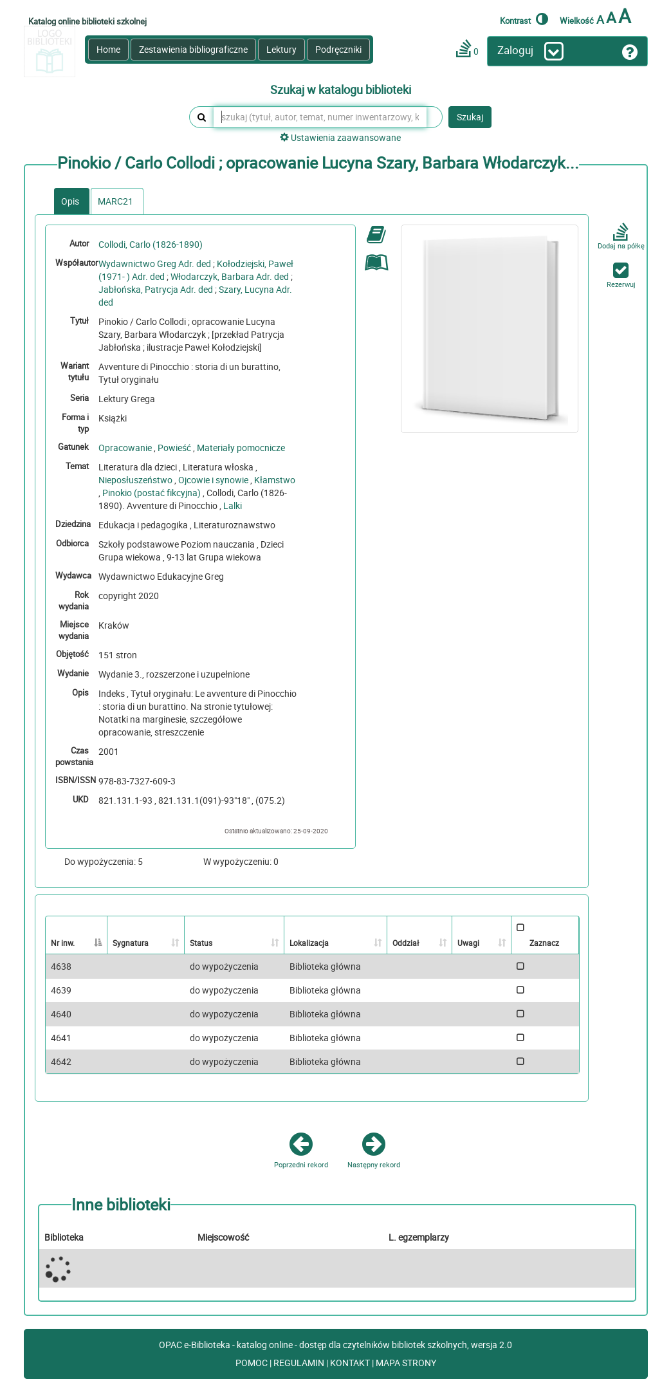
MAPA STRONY (406, 1362)
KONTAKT (351, 1362)
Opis (70, 201)
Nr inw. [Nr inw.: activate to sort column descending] (63, 943)
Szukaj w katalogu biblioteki (340, 90)
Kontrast (524, 19)
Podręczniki (338, 49)
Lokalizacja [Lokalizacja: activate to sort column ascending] (309, 943)
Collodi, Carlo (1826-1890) (150, 244)
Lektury (281, 49)
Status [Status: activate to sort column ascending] (201, 943)
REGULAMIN (299, 1362)
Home (108, 49)
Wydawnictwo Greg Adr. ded (154, 263)
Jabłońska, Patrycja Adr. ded (155, 289)
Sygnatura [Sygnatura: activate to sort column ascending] (131, 943)
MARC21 (115, 201)
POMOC (252, 1362)
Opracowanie (125, 447)
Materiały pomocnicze (241, 447)
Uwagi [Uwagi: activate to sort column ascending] (468, 943)
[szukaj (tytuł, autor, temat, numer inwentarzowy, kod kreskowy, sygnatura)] (320, 117)
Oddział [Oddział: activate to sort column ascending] (405, 943)
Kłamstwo (274, 480)
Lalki (232, 505)
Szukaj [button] (470, 117)
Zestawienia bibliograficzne (193, 49)
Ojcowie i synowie (213, 480)
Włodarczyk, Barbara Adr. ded (229, 276)
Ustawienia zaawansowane (340, 137)
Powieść (174, 447)
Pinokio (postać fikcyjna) (151, 492)
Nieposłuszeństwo (135, 480)
